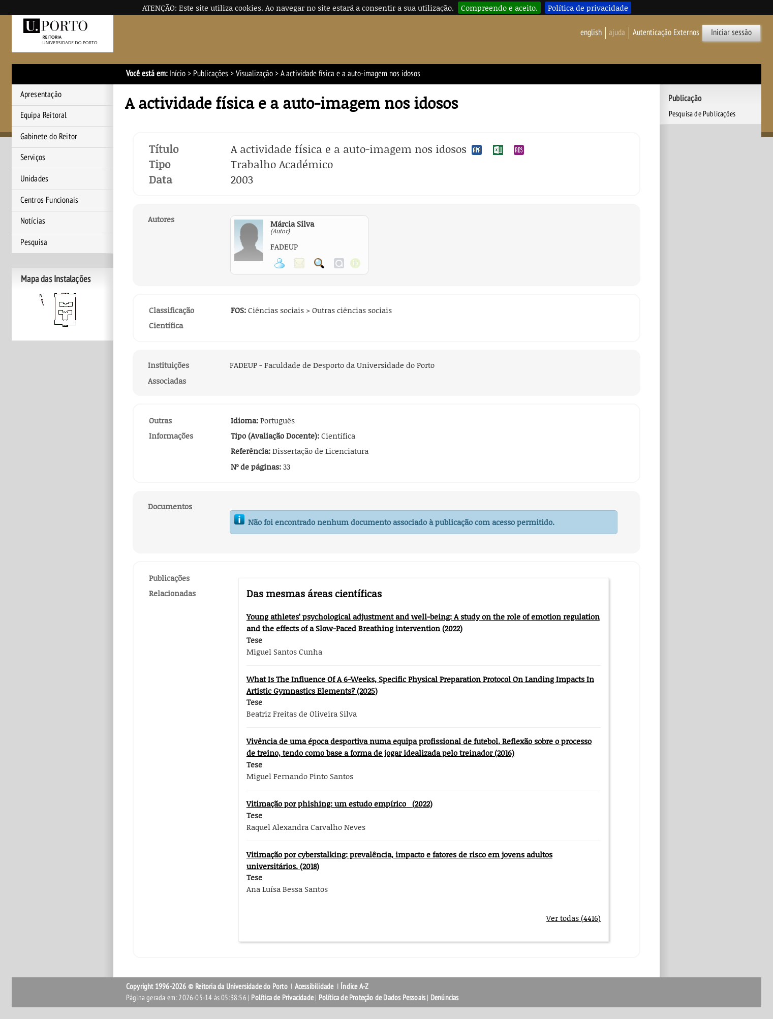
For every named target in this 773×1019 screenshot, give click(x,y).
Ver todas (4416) (573, 918)
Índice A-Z (354, 986)
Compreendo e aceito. (499, 8)
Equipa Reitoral (43, 115)
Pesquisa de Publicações (702, 113)
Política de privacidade (588, 8)
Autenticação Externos (666, 32)
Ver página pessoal (279, 263)
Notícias (33, 221)
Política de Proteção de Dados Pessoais (372, 997)
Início (177, 74)
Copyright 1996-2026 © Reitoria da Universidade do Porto (207, 986)
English (591, 32)
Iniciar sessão (731, 32)
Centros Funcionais (49, 200)
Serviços (33, 157)
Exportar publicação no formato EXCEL (498, 150)
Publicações (210, 74)
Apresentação (40, 94)
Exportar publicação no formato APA (477, 150)
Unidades (34, 179)
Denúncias (444, 997)
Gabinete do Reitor (49, 137)
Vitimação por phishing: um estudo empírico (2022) (339, 803)
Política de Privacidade (282, 997)
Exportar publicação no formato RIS (519, 150)
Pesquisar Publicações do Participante (319, 263)
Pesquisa (34, 242)
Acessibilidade (314, 986)
